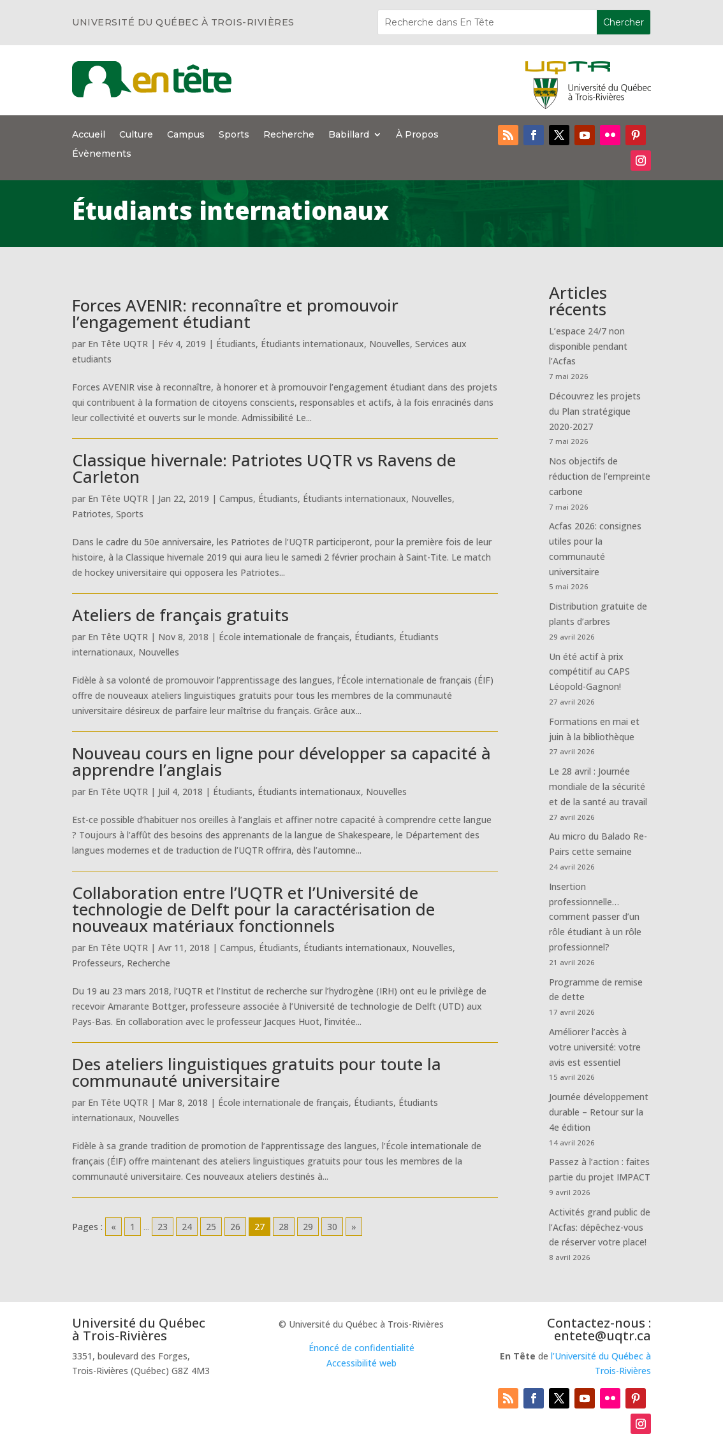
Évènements (101, 154)
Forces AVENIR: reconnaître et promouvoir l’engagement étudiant (235, 313)
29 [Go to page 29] (308, 1227)
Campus (186, 135)
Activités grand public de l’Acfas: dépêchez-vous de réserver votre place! (599, 1227)
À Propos (417, 135)
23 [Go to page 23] (162, 1227)
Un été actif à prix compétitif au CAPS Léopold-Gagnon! (589, 671)
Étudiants (236, 344)
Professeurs (97, 963)
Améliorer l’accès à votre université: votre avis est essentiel (595, 1047)
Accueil (88, 135)
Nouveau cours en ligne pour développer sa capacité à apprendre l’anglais (281, 761)
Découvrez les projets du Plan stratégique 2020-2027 (595, 411)
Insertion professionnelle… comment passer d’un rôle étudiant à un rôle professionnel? (595, 916)
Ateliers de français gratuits (180, 614)
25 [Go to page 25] (211, 1227)
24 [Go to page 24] (187, 1227)
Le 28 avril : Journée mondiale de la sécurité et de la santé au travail (598, 786)
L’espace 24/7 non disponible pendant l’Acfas (588, 346)
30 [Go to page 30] (332, 1227)
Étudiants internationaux (312, 344)
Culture (136, 135)
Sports (234, 135)
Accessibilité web (361, 1363)
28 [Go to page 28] (284, 1227)
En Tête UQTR (118, 344)
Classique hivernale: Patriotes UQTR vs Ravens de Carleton (264, 468)
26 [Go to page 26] (235, 1227)
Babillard (348, 135)
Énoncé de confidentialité (361, 1348)
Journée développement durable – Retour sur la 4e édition (598, 1112)
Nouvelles (389, 344)
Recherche (288, 135)
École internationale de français (284, 637)
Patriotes (91, 514)
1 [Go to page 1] (132, 1227)
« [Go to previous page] (113, 1227)
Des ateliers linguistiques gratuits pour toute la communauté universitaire (256, 1072)
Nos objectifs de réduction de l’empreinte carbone (599, 476)
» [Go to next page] (353, 1227)
